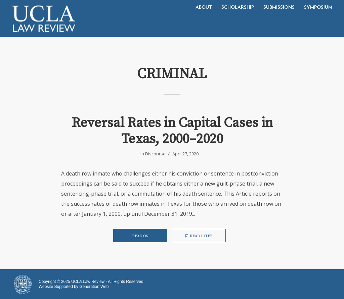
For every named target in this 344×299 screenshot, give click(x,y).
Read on (140, 236)
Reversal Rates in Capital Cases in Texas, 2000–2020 (172, 131)
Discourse (155, 154)
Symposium (318, 7)
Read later (199, 236)
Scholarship (237, 7)
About (204, 7)
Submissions (279, 7)
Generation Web (94, 286)
